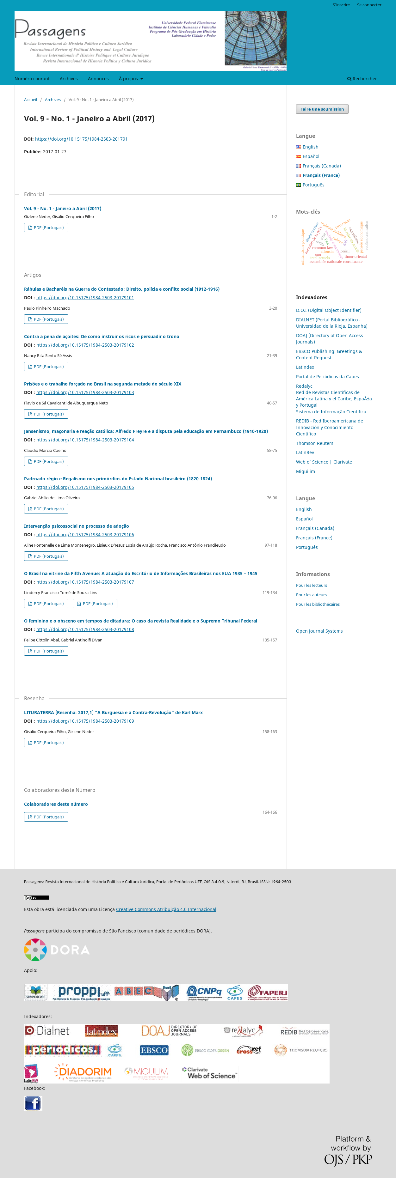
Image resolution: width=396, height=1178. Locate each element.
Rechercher (362, 79)
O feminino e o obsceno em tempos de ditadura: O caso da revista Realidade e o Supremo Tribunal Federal (140, 621)
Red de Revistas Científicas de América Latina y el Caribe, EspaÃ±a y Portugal (334, 398)
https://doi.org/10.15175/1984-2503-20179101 (85, 297)
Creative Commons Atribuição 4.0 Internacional (166, 909)
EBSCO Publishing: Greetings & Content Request (329, 354)
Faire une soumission (322, 109)
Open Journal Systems (319, 631)
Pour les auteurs (311, 595)
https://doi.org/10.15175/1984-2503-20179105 (85, 487)
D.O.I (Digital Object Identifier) (329, 310)
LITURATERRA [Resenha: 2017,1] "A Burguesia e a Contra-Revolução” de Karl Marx (113, 712)
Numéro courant (32, 79)
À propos (129, 79)
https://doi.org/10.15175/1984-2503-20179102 (85, 345)
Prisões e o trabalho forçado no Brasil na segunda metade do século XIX (102, 384)
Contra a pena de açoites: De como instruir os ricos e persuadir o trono (101, 336)
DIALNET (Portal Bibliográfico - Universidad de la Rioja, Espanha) (332, 323)
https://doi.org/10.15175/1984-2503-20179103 (85, 392)
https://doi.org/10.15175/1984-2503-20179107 (85, 582)
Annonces (98, 79)
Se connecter (369, 5)
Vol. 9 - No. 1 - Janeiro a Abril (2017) (62, 208)
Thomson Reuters (314, 443)
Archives (69, 79)
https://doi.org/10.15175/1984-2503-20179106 (85, 534)
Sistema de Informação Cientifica (331, 412)
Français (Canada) (322, 166)
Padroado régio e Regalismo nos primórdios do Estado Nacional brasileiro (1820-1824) (118, 479)
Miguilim (305, 471)
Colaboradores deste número (56, 804)
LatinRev (305, 452)
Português (314, 185)
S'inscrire (341, 5)
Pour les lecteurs (311, 585)
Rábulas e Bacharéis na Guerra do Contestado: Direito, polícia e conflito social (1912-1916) (122, 289)
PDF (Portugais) (48, 227)
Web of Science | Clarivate (324, 462)
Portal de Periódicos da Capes (327, 376)
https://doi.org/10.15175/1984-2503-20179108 (85, 629)
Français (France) (314, 538)
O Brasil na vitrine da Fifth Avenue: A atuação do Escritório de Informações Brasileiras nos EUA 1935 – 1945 (140, 573)
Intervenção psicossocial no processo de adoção (76, 526)
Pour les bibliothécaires (318, 604)
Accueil (30, 99)
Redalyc (304, 386)
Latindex (305, 367)
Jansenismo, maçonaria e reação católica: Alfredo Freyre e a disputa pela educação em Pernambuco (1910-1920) (146, 431)
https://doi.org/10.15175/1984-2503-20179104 (85, 440)
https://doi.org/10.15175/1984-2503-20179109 (85, 721)
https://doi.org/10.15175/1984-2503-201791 (81, 139)
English (311, 147)
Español (311, 156)
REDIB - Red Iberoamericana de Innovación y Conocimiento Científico (329, 427)
